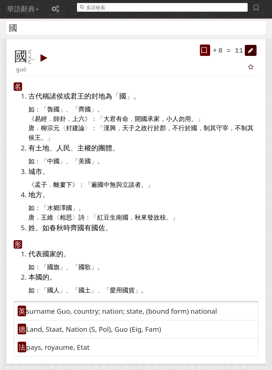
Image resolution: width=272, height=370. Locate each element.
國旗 (53, 267)
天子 (128, 128)
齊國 (84, 109)
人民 (63, 147)
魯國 (53, 109)
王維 (47, 217)
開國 (141, 119)
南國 (122, 217)
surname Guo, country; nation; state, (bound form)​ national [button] (121, 311)
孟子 (41, 185)
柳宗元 (50, 128)
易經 (41, 119)
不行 (178, 128)
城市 (35, 171)
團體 (105, 147)
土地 (42, 147)
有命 (122, 119)
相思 (66, 217)
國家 (49, 253)
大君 (109, 119)
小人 (172, 119)
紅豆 (103, 217)
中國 (53, 161)
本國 (35, 276)
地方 (35, 194)
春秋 (56, 227)
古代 (35, 95)
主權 (84, 147)
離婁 (59, 185)
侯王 (34, 138)
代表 (35, 253)
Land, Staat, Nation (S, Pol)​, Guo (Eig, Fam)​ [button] (93, 329)
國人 (53, 290)
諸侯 (56, 95)
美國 (84, 161)
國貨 (128, 290)
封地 (98, 95)
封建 (72, 128)
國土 (84, 290)
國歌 (84, 267)
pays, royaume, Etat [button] (57, 347)
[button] (251, 50)
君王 (77, 95)
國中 (103, 185)
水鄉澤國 (59, 208)
